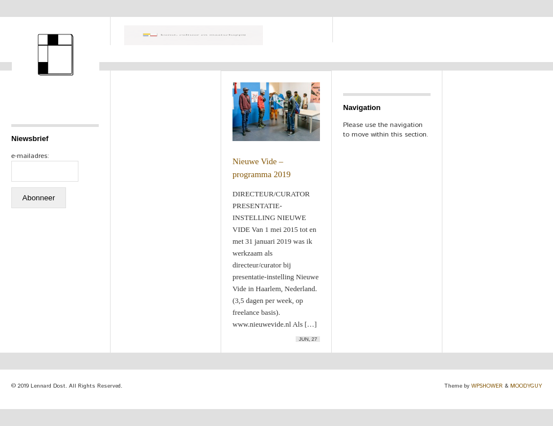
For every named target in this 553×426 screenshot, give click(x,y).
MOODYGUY (526, 386)
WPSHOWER (487, 386)
